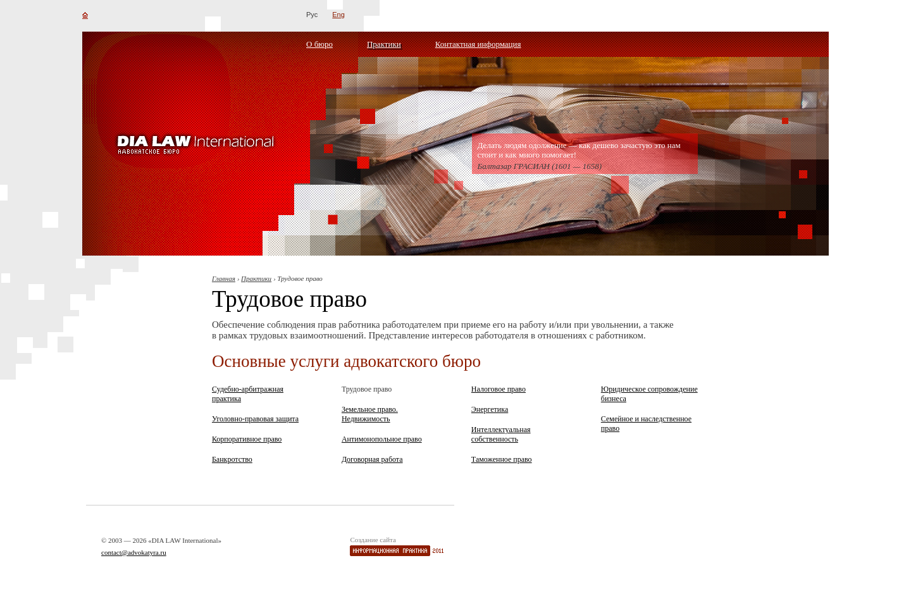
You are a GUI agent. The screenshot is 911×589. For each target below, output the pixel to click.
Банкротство (232, 459)
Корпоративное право (247, 439)
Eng (338, 14)
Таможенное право (501, 459)
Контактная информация (478, 44)
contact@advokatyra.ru (133, 552)
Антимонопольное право (382, 439)
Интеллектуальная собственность (501, 434)
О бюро (319, 44)
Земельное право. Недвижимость (370, 414)
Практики (384, 44)
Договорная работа (372, 459)
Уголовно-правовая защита (255, 418)
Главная (223, 278)
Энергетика (489, 409)
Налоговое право (498, 389)
